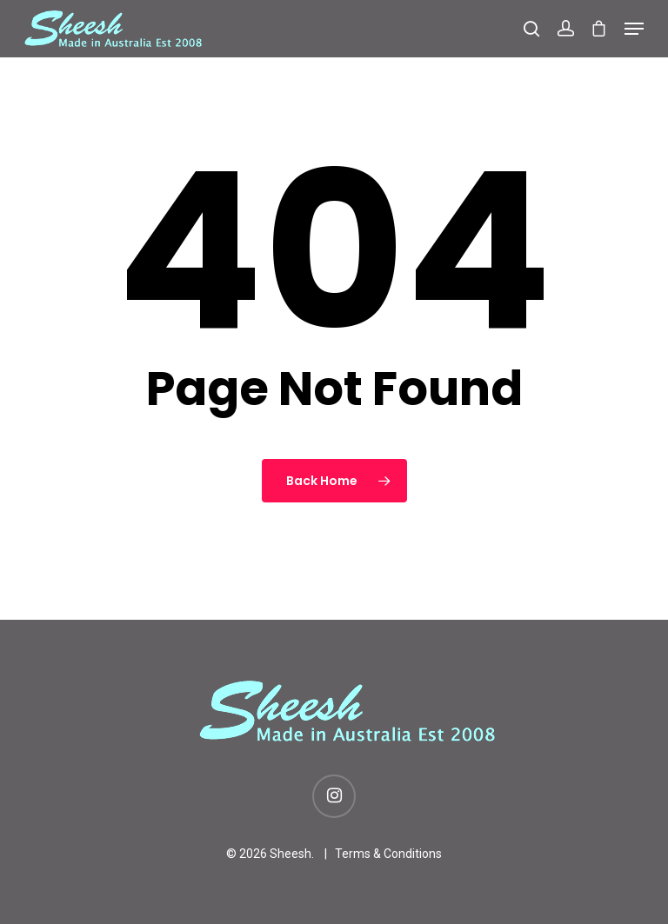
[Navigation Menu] (634, 28)
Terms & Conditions (388, 854)
